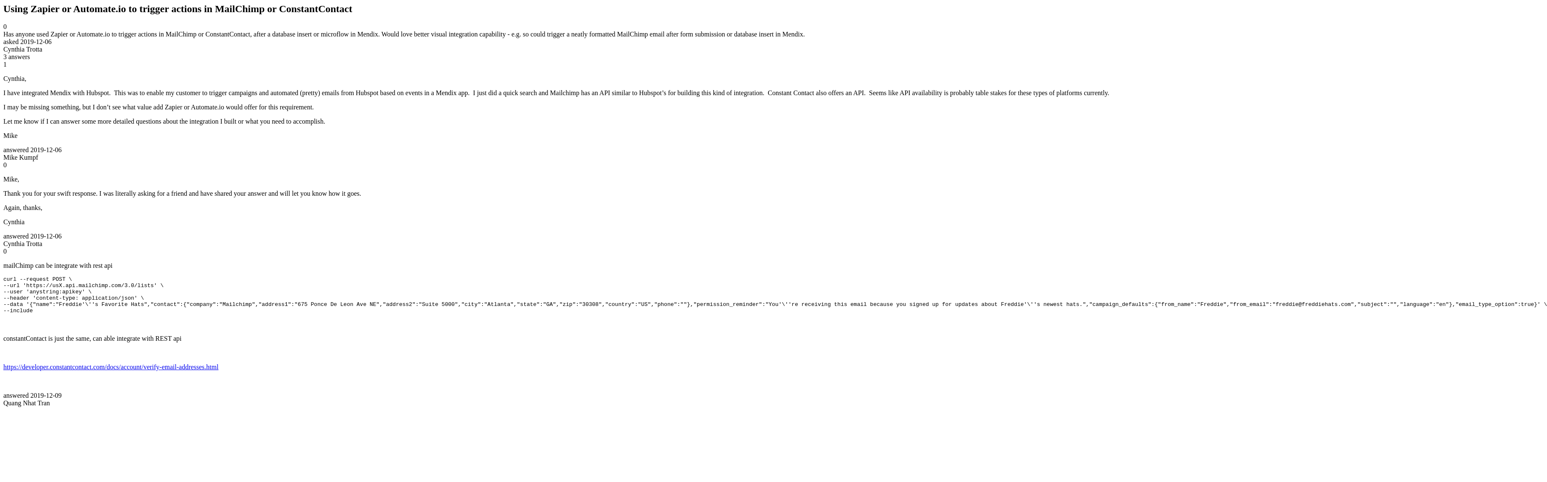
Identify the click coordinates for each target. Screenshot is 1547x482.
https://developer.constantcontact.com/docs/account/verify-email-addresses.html (110, 374)
